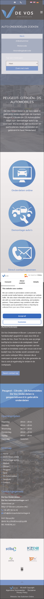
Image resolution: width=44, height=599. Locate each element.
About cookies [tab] (22, 282)
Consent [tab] (8, 282)
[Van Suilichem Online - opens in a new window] (33, 275)
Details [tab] (36, 282)
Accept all (22, 316)
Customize (22, 322)
